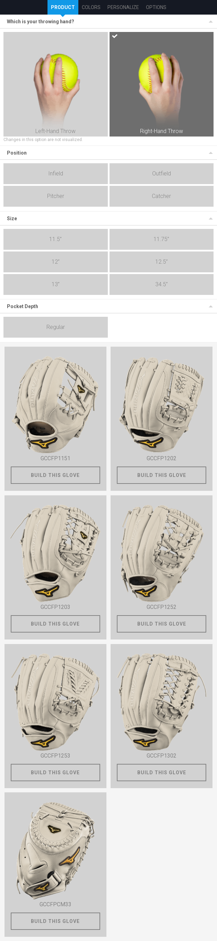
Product (63, 7)
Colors (91, 7)
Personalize (123, 7)
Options (156, 7)
